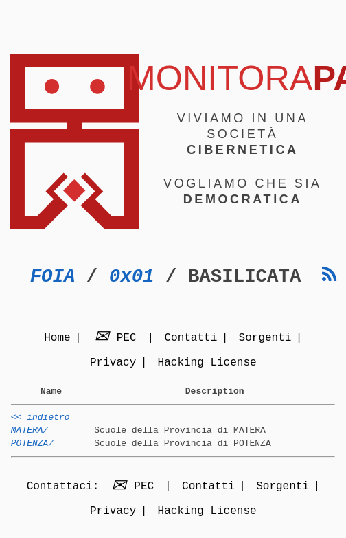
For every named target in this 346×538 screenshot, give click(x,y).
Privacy (113, 363)
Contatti (190, 338)
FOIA (53, 276)
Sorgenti (265, 338)
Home (57, 338)
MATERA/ (30, 436)
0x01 (131, 276)
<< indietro (40, 421)
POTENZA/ (32, 451)
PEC (117, 338)
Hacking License (207, 363)
